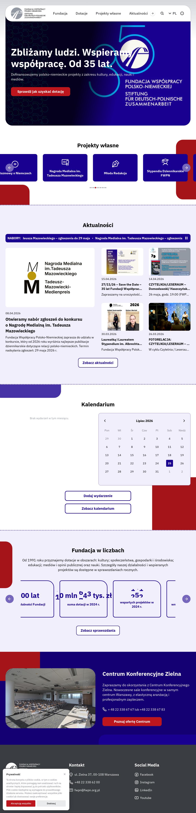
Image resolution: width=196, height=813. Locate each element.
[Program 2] (92, 187)
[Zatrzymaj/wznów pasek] (186, 238)
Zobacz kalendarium (98, 508)
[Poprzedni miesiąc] (104, 420)
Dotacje (82, 13)
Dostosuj (51, 803)
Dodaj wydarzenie (98, 495)
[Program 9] (104, 187)
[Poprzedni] (9, 168)
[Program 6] (98, 187)
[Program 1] (90, 187)
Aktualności (138, 13)
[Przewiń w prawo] (152, 13)
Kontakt (76, 765)
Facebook (144, 775)
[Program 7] (100, 187)
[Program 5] (97, 187)
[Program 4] (95, 187)
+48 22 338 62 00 (84, 782)
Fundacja (60, 13)
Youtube (143, 798)
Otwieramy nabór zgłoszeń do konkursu (50, 325)
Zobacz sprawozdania (98, 630)
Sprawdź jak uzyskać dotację (40, 91)
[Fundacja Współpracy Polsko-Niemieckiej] (28, 13)
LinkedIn (143, 790)
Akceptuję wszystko (21, 803)
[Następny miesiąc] (184, 420)
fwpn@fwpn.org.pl (84, 790)
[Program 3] (93, 187)
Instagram (145, 782)
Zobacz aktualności (98, 362)
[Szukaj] (162, 13)
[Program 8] (102, 187)
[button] (172, 13)
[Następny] (186, 168)
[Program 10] (105, 187)
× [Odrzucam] (65, 774)
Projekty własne (108, 13)
